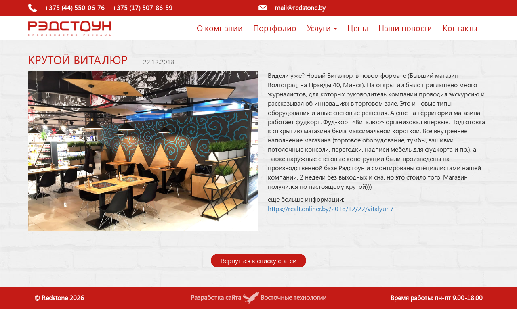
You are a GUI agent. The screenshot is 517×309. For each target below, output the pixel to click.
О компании (220, 27)
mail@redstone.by (300, 7)
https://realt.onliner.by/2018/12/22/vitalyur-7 (331, 208)
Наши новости (405, 27)
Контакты (460, 27)
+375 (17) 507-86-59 (142, 7)
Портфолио (274, 27)
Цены (357, 27)
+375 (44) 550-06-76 (74, 7)
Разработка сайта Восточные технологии (258, 297)
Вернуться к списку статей (258, 260)
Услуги (322, 27)
